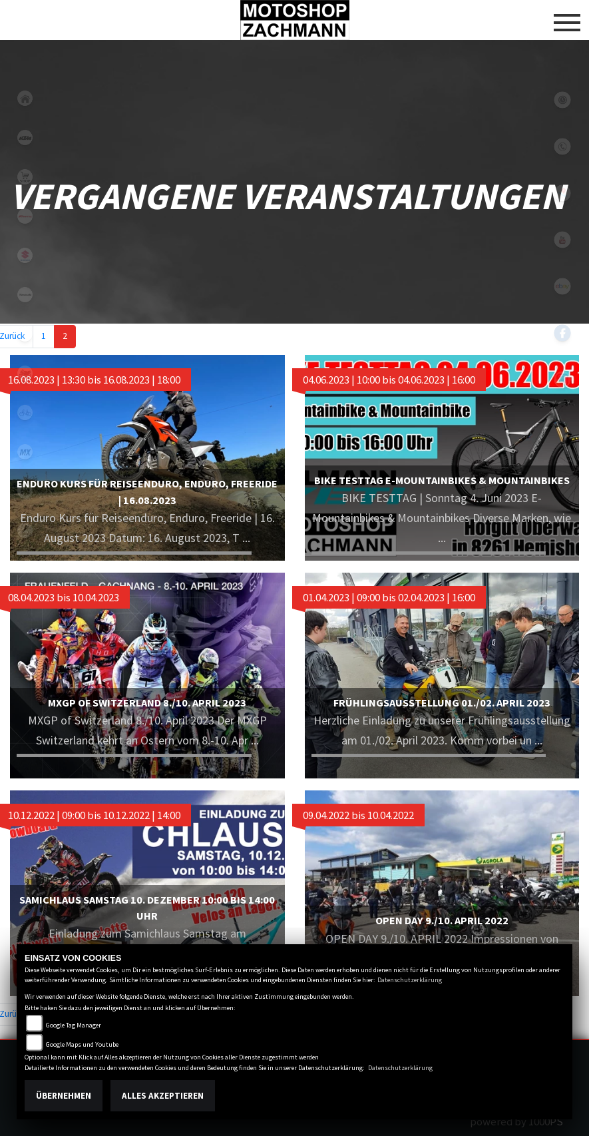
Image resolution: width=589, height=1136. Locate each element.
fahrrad (25, 412)
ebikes (25, 334)
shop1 (25, 176)
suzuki (25, 255)
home (25, 98)
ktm (25, 137)
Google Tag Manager (73, 1025)
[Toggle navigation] (567, 17)
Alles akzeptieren (163, 1095)
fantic (25, 216)
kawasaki (25, 294)
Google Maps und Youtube (82, 1044)
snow (25, 491)
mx (25, 451)
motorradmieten (25, 373)
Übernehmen (63, 1095)
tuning (25, 530)
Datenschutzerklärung (409, 980)
